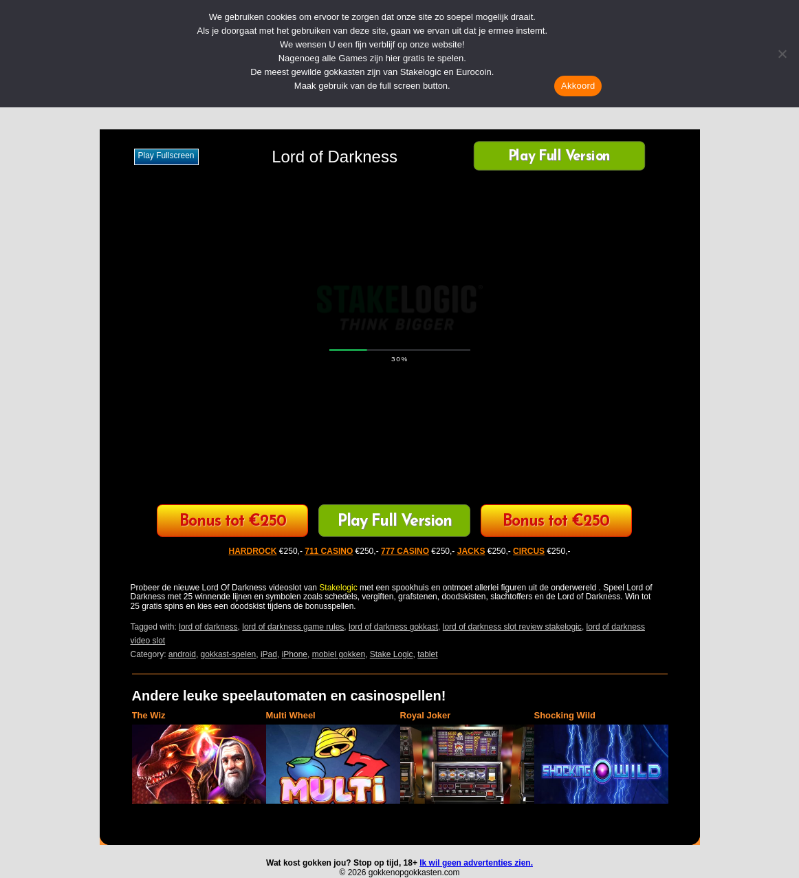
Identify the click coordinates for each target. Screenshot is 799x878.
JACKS (471, 551)
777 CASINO (405, 551)
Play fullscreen (166, 155)
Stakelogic (338, 587)
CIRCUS (529, 551)
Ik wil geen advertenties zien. (476, 863)
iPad (269, 654)
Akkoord (578, 86)
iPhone (294, 654)
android (182, 654)
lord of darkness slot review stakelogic (512, 627)
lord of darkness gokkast (393, 627)
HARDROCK (253, 551)
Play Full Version (559, 157)
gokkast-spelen (228, 654)
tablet (427, 654)
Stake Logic (391, 654)
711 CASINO (329, 551)
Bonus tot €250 (232, 522)
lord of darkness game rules (293, 627)
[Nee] (782, 54)
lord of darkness (208, 627)
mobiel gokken (338, 654)
